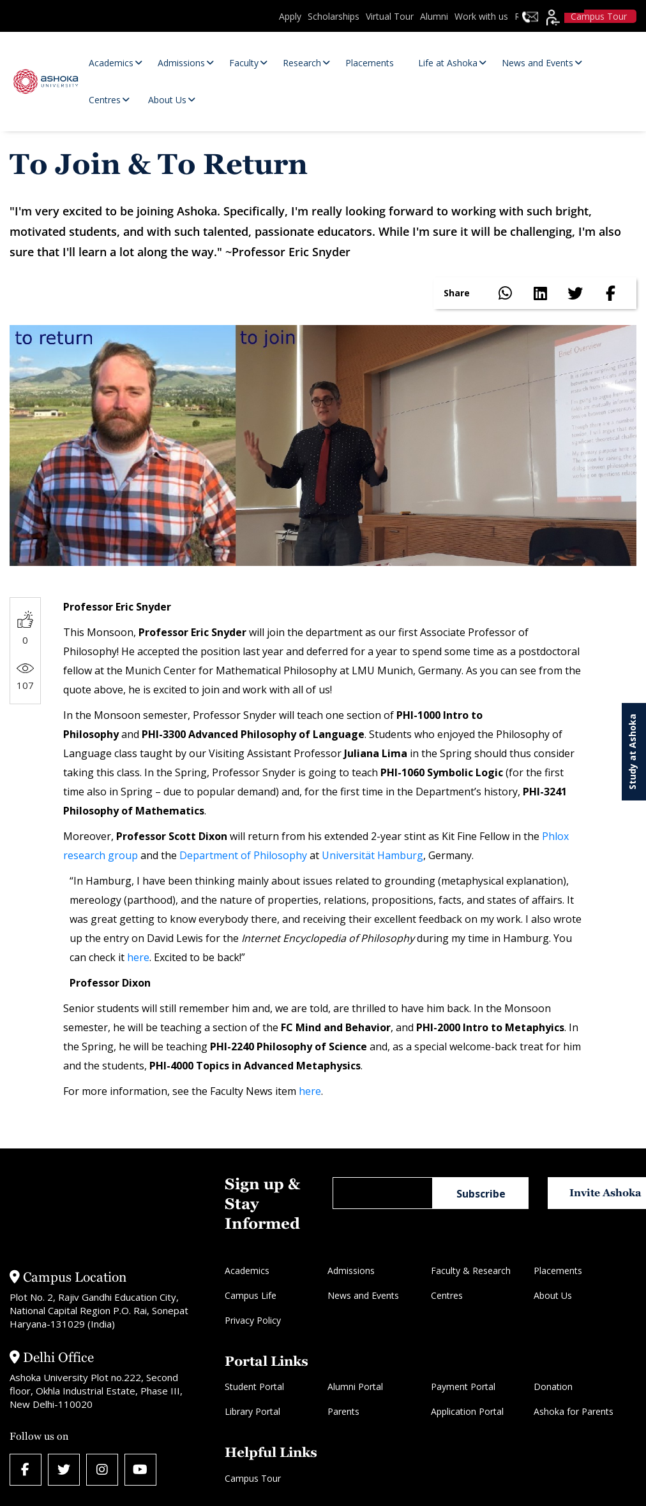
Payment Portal (463, 1386)
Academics (247, 1270)
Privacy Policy (253, 1320)
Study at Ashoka (632, 752)
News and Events (363, 1295)
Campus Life (250, 1295)
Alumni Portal (355, 1386)
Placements (558, 1270)
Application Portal (467, 1411)
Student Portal (254, 1386)
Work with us (481, 16)
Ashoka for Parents (573, 1411)
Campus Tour (253, 1478)
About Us (553, 1295)
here (138, 957)
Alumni (434, 16)
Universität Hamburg (372, 855)
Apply (290, 16)
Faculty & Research (471, 1270)
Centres (447, 1295)
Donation (553, 1386)
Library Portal (252, 1411)
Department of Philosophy (243, 855)
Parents (343, 1411)
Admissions (351, 1270)
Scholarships (333, 16)
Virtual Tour (390, 16)
